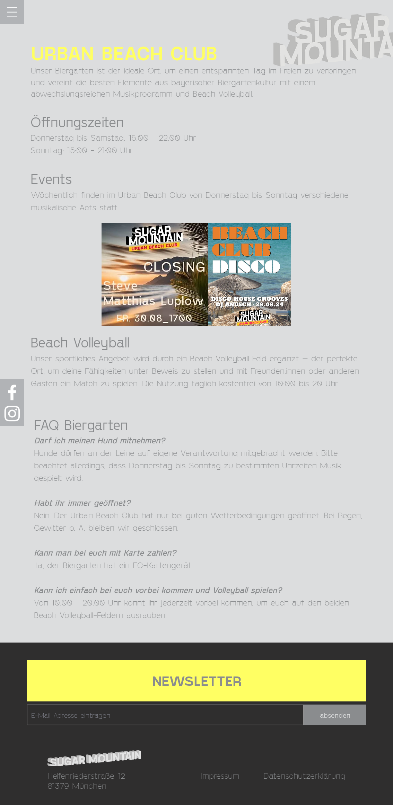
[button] (12, 12)
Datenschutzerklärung (304, 775)
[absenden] (335, 715)
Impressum (220, 775)
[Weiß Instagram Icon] (12, 413)
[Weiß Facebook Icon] (12, 392)
